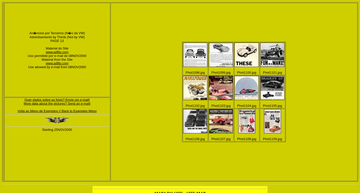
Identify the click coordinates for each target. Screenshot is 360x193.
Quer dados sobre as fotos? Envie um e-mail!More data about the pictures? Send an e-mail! (57, 101)
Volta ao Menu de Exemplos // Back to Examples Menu (57, 111)
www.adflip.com (57, 52)
